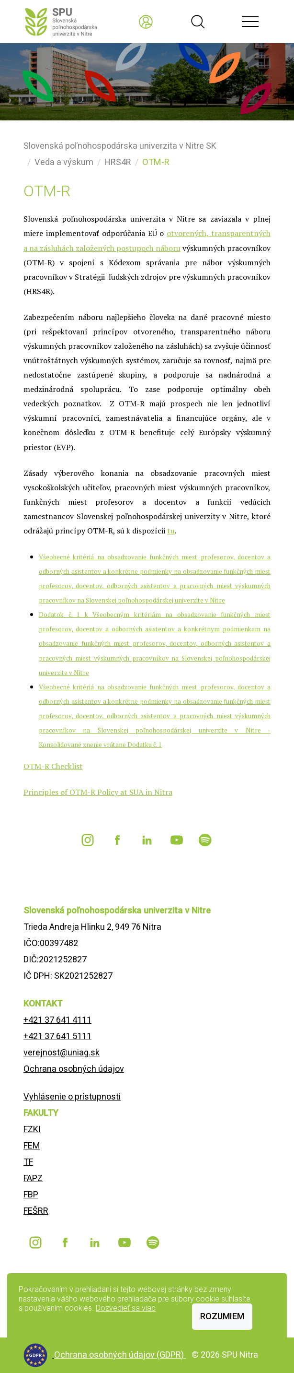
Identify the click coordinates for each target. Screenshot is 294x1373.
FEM (31, 1145)
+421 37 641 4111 (57, 1020)
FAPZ (33, 1178)
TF (28, 1162)
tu (171, 530)
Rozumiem (222, 1316)
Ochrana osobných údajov (73, 1069)
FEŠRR (35, 1211)
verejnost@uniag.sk (61, 1052)
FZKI (32, 1129)
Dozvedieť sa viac (126, 1308)
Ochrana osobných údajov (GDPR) (120, 1354)
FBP (30, 1194)
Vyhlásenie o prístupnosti (72, 1096)
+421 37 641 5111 (57, 1036)
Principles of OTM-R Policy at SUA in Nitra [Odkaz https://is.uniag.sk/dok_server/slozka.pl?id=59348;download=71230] (97, 792)
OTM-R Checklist (53, 766)
